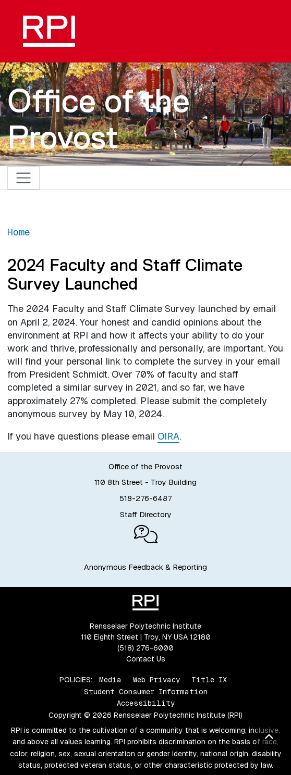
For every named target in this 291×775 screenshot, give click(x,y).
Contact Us (145, 659)
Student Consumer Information (146, 691)
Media (110, 679)
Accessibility (146, 703)
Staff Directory (146, 514)
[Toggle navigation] (23, 178)
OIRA (168, 436)
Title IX (209, 679)
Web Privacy (156, 679)
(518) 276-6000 (145, 648)
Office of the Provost (98, 118)
